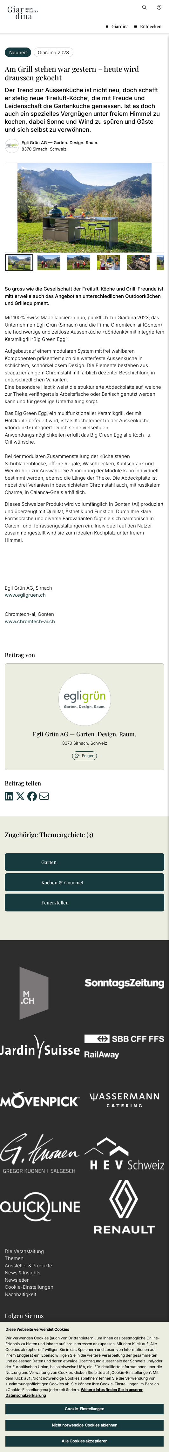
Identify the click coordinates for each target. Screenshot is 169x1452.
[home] (23, 12)
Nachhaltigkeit (20, 1294)
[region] (84, 1387)
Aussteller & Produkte (28, 1266)
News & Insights (22, 1273)
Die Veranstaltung (24, 1251)
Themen (14, 1258)
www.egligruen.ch (25, 595)
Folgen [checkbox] (84, 755)
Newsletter (17, 1280)
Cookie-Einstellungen (29, 1287)
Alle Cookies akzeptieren (85, 1441)
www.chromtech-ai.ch (30, 621)
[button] (19, 262)
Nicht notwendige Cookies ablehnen (85, 1425)
